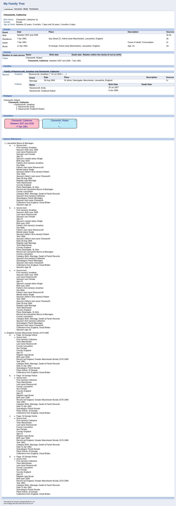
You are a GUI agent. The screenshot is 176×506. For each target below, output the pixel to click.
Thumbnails (33, 9)
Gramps (16, 502)
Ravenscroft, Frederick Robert (42, 91)
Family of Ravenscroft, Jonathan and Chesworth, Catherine (31, 72)
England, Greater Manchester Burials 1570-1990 (28, 333)
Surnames (18, 9)
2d (167, 46)
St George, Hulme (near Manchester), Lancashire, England (74, 46)
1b (167, 35)
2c (167, 42)
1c (167, 80)
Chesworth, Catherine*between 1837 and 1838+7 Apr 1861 (22, 123)
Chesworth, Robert (34, 58)
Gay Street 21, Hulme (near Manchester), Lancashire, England (76, 39)
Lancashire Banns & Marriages (20, 143)
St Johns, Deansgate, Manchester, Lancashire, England (88, 80)
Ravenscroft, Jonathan (38, 74)
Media (25, 9)
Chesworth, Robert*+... (60, 123)
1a (37, 20)
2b (167, 39)
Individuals (8, 9)
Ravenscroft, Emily (37, 88)
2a (170, 35)
